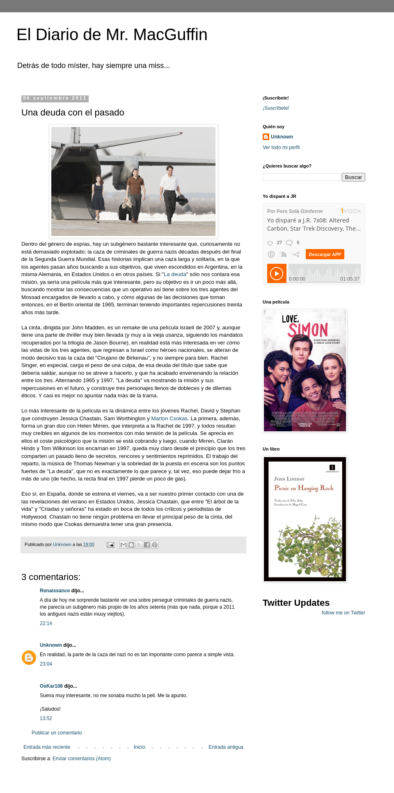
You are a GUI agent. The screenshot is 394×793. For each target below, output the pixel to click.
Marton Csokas (169, 418)
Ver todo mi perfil (281, 147)
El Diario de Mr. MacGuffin (112, 34)
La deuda (175, 274)
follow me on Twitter (343, 613)
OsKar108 (51, 686)
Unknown (51, 645)
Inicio (139, 747)
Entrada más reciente (46, 747)
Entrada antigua (225, 747)
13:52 (46, 718)
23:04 (46, 664)
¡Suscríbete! (276, 108)
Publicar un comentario (57, 733)
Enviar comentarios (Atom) (82, 758)
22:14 (46, 623)
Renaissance (55, 591)
